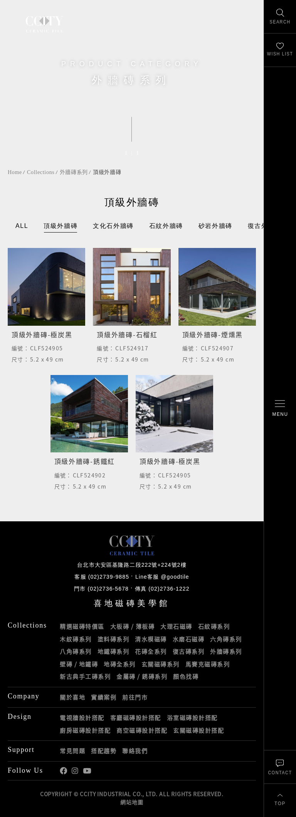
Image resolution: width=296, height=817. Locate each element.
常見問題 (72, 751)
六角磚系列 (226, 639)
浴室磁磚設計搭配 (192, 717)
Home (15, 172)
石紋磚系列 (214, 626)
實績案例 (103, 697)
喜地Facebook (63, 771)
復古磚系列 (189, 651)
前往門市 (135, 697)
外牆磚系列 (74, 172)
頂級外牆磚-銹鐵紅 (84, 462)
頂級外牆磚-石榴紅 (127, 334)
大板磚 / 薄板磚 (132, 626)
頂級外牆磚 (107, 172)
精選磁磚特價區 (82, 626)
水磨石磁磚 (189, 639)
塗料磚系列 (114, 639)
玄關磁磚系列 (160, 664)
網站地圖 (131, 802)
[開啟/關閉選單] (280, 408)
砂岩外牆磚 (215, 226)
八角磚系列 (76, 651)
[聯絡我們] (280, 767)
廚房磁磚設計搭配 (85, 730)
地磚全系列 (120, 664)
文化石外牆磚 (113, 226)
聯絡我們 (135, 751)
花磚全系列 (151, 651)
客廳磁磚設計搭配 (135, 717)
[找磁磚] (280, 16)
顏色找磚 (185, 676)
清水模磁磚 (151, 639)
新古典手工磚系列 (85, 676)
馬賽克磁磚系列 (207, 664)
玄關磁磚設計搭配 (198, 730)
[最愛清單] (280, 50)
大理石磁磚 (176, 626)
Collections (40, 172)
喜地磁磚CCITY (44, 24)
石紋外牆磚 (166, 226)
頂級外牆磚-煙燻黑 (212, 334)
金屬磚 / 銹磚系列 (141, 676)
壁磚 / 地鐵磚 (79, 664)
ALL (21, 226)
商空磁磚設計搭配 (141, 730)
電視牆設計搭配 (82, 717)
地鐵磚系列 (114, 651)
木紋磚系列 (76, 639)
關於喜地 (72, 697)
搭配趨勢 (103, 751)
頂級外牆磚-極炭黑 (42, 334)
